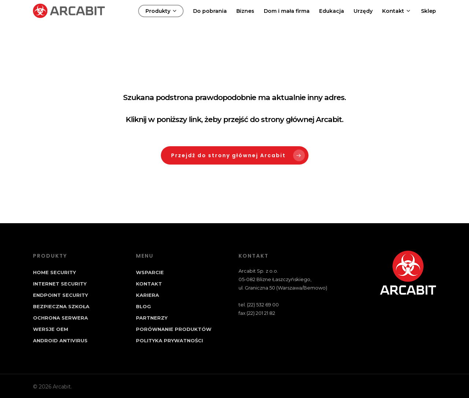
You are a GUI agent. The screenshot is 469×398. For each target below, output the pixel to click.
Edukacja (331, 18)
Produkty (160, 18)
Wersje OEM (50, 329)
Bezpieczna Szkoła (61, 306)
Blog (143, 306)
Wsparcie (150, 272)
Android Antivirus (60, 340)
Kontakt (396, 18)
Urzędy (363, 18)
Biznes (245, 18)
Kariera (147, 295)
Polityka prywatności (169, 340)
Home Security (54, 272)
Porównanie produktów (173, 329)
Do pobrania (210, 18)
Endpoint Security (60, 295)
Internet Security (59, 284)
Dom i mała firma (287, 18)
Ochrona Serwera (60, 318)
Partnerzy (151, 318)
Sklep (428, 18)
